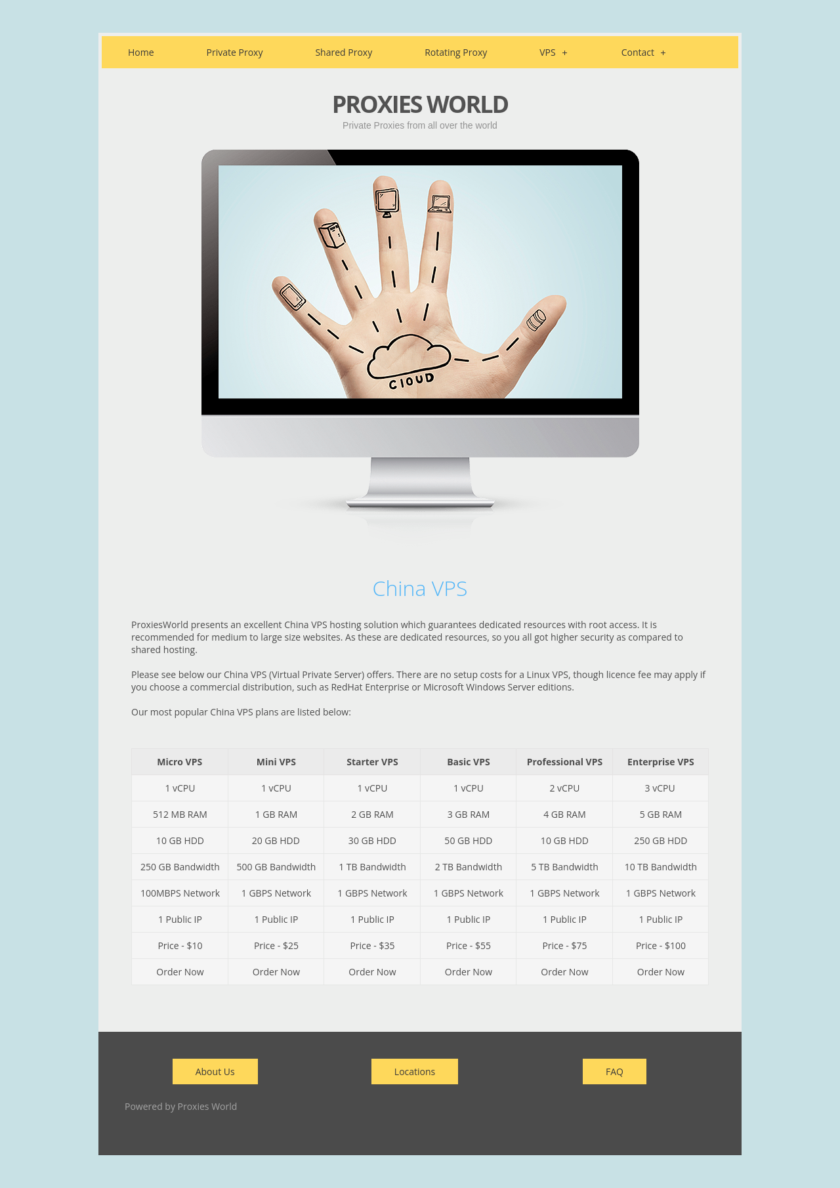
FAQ (614, 1071)
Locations (414, 1071)
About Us (215, 1071)
